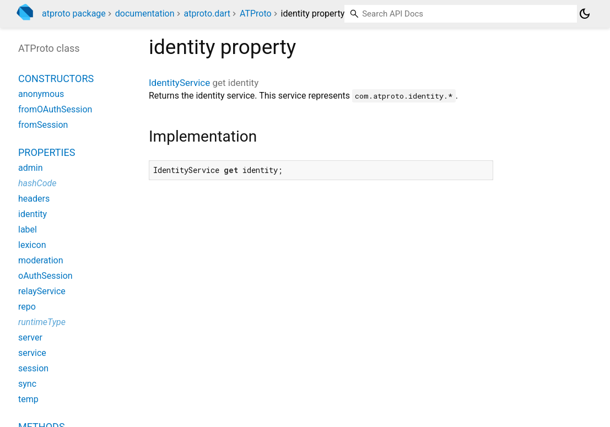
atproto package (74, 13)
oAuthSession (45, 276)
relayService (42, 291)
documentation (145, 13)
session (33, 368)
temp (28, 399)
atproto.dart (206, 13)
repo (27, 306)
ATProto (256, 13)
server (30, 337)
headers (34, 198)
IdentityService (179, 82)
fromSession (43, 125)
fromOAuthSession (55, 109)
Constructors (56, 78)
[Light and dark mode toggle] (584, 14)
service (32, 353)
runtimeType (42, 322)
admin (30, 168)
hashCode (37, 183)
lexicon (32, 245)
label (27, 229)
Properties (46, 152)
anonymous (41, 94)
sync (27, 384)
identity (32, 214)
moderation (40, 260)
